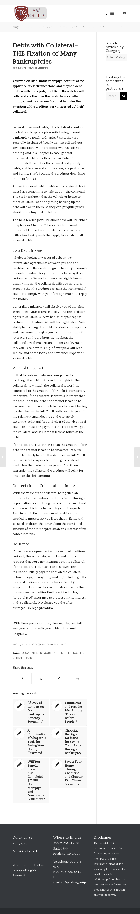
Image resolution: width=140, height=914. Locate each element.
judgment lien (31, 653)
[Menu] (112, 14)
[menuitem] (104, 13)
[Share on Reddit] (78, 678)
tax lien (78, 653)
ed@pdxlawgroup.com (77, 882)
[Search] (104, 13)
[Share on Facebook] (22, 678)
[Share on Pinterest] (59, 678)
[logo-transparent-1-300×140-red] (30, 13)
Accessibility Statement (25, 851)
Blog (16, 27)
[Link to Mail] (124, 13)
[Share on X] (41, 678)
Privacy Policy (20, 844)
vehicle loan (22, 658)
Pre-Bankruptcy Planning (30, 68)
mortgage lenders (57, 653)
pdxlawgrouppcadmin (50, 644)
